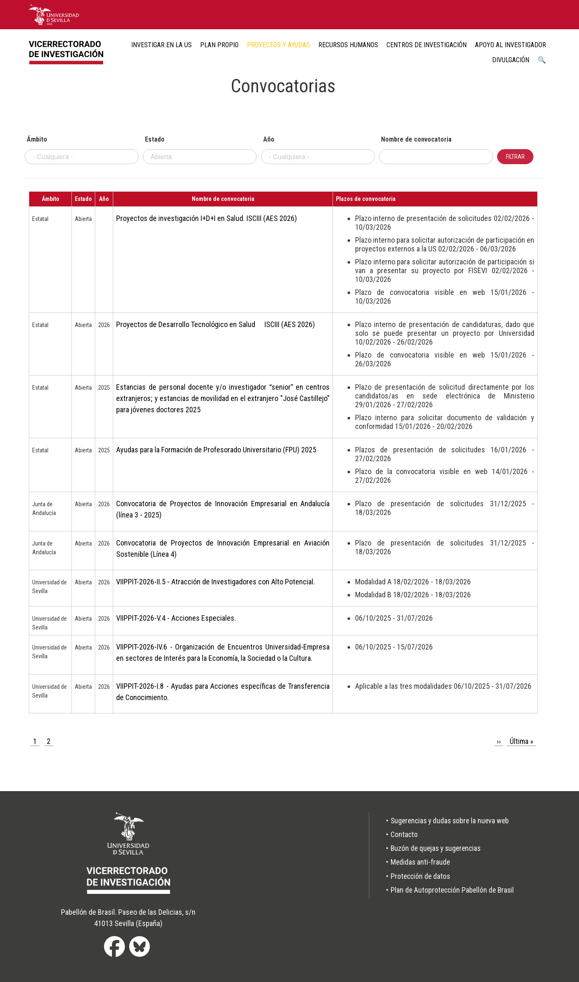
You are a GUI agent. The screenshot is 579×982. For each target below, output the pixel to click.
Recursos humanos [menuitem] (348, 45)
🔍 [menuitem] (542, 60)
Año (268, 139)
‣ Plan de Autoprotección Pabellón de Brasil (448, 890)
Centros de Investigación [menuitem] (426, 45)
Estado (155, 139)
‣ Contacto (399, 834)
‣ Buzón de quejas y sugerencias (432, 848)
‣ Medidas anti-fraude (415, 862)
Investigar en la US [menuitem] (161, 45)
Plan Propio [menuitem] (219, 45)
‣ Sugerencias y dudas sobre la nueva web (446, 821)
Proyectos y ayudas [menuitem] (278, 45)
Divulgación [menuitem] (510, 60)
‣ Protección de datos (416, 876)
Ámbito (37, 139)
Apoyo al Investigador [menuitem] (510, 45)
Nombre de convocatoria (416, 139)
